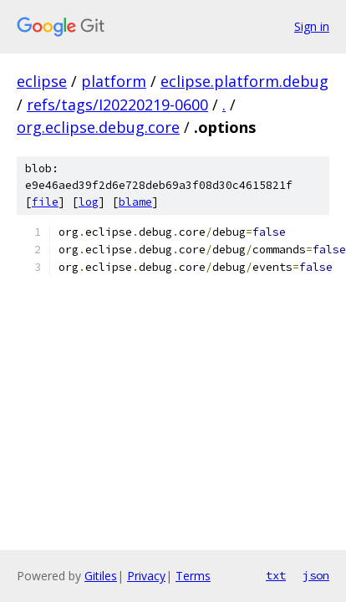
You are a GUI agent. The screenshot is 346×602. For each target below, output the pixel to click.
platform (113, 81)
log (89, 202)
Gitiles (100, 576)
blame (135, 202)
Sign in (311, 26)
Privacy (146, 576)
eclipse (42, 81)
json (316, 575)
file (45, 202)
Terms (193, 576)
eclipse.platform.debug (244, 81)
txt (276, 575)
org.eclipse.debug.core (98, 127)
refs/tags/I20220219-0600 (117, 104)
